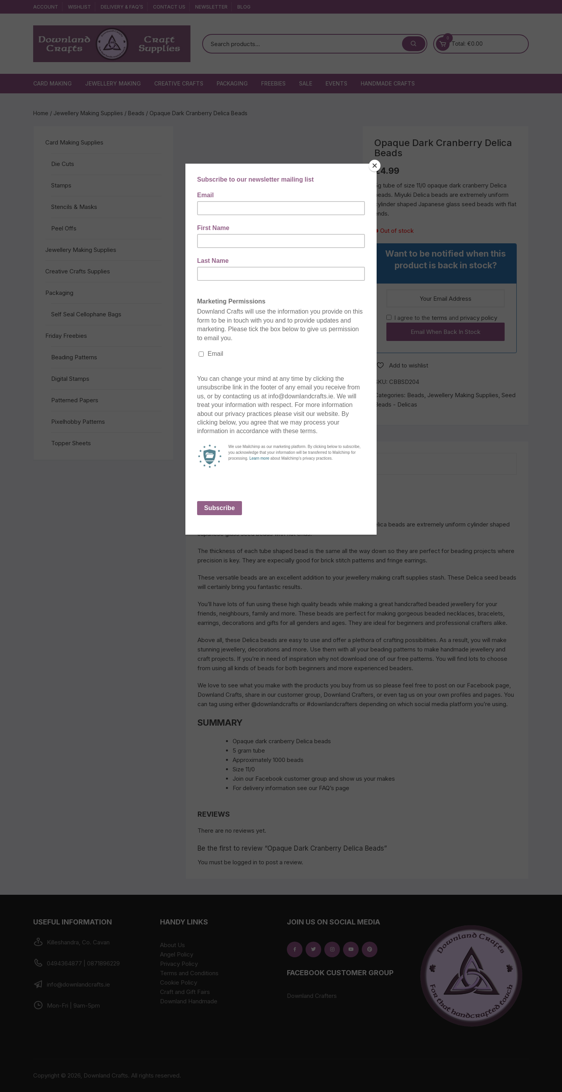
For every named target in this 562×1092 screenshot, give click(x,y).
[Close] (375, 165)
